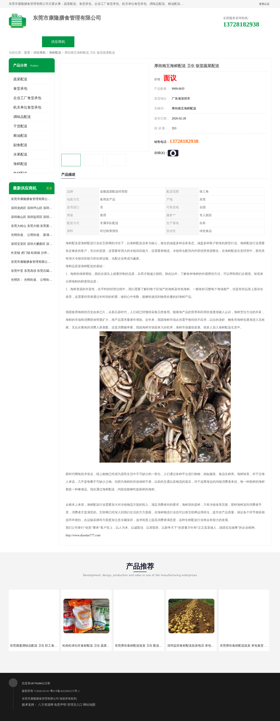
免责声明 (60, 704)
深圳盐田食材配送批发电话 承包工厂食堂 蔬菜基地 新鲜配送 (208, 645)
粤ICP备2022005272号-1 (65, 691)
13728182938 (184, 141)
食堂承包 (20, 88)
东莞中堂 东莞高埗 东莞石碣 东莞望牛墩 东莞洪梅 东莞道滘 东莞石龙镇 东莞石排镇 (31, 270)
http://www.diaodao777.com (83, 535)
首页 (27, 52)
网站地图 (89, 704)
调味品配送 (22, 117)
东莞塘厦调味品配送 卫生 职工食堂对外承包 (40, 645)
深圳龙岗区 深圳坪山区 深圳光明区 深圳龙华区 (31, 208)
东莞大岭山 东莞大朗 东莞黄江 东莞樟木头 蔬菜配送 (31, 226)
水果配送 (20, 154)
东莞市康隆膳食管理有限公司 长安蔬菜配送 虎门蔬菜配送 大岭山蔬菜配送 (31, 261)
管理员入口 (74, 704)
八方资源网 (45, 704)
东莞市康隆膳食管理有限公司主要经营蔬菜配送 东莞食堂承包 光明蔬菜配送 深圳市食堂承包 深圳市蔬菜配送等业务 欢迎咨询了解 (31, 199)
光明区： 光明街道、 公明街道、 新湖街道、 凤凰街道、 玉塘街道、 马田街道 (31, 279)
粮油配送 (20, 135)
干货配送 (20, 126)
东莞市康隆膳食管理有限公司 (40, 698)
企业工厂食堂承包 (27, 98)
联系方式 (222, 42)
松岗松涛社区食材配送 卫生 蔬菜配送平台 (90, 645)
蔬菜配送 (20, 79)
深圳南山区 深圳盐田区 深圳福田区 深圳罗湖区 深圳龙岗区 (31, 217)
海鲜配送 (55, 52)
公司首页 (25, 42)
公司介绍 (124, 42)
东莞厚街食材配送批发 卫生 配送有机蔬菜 (143, 645)
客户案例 (189, 42)
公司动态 (157, 42)
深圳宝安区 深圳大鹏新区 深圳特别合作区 (31, 244)
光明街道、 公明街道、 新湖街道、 (31, 235)
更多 (49, 188)
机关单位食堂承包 (27, 107)
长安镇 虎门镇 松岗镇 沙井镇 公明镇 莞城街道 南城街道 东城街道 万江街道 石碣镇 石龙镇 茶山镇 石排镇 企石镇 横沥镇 (31, 252)
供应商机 (58, 42)
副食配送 (20, 145)
